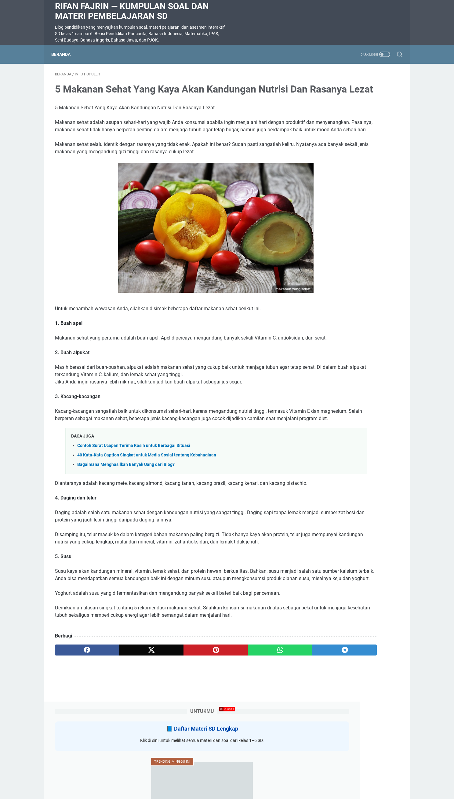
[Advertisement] (227, 756)
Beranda (64, 54)
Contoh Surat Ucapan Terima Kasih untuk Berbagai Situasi (133, 485)
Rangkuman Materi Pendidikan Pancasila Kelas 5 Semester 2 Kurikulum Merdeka (346, 280)
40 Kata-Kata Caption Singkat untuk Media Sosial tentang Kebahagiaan (146, 495)
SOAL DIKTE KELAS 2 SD (339, 244)
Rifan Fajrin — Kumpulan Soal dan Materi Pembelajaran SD (132, 11)
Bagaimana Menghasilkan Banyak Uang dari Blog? (126, 504)
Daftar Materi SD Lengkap (357, 94)
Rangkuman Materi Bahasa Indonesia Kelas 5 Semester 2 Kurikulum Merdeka (345, 375)
